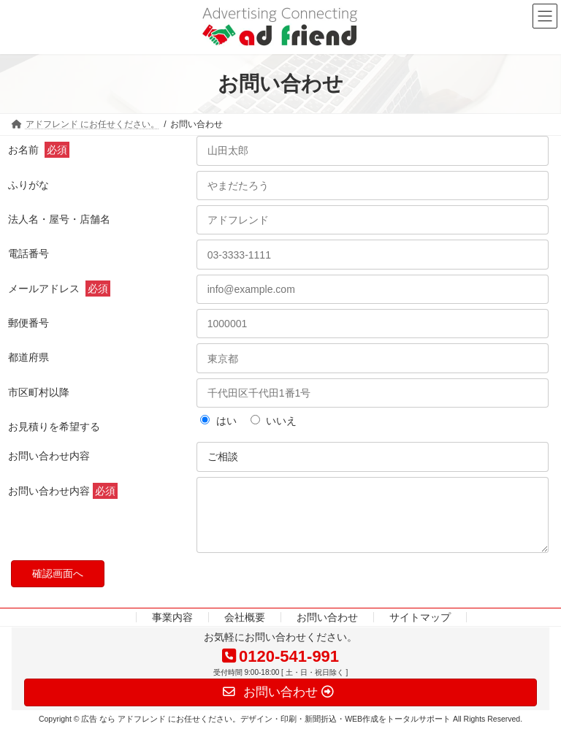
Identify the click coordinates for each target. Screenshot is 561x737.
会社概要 (244, 628)
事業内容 (172, 628)
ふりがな (28, 185)
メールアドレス (59, 288)
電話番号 (28, 253)
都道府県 (28, 357)
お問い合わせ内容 (49, 456)
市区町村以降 (38, 392)
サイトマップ (420, 628)
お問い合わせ (327, 628)
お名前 (38, 150)
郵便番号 (28, 323)
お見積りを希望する (54, 426)
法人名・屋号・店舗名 (59, 219)
